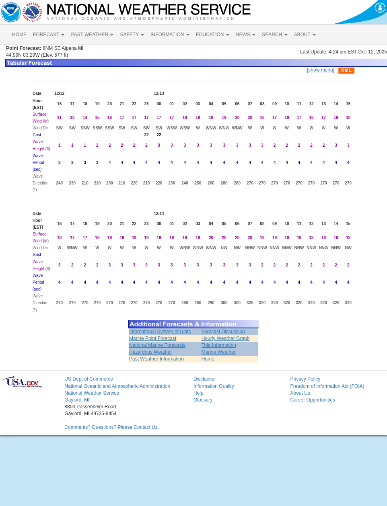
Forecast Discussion (223, 331)
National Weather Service (91, 393)
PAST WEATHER (92, 34)
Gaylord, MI (76, 400)
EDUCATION (212, 34)
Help (199, 393)
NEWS (245, 34)
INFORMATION (169, 34)
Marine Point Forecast (152, 338)
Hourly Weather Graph (226, 338)
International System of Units (160, 331)
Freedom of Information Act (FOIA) (327, 386)
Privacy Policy (305, 379)
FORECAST (48, 34)
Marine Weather (219, 352)
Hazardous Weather (150, 352)
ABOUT (305, 34)
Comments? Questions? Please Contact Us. (111, 427)
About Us (300, 393)
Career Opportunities (312, 400)
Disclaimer (205, 379)
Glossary (203, 400)
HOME (19, 34)
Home (208, 359)
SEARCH (274, 34)
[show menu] (320, 70)
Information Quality (214, 386)
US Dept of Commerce (88, 379)
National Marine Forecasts (157, 345)
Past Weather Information (156, 359)
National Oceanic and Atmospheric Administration (117, 386)
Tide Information (219, 345)
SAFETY (132, 34)
